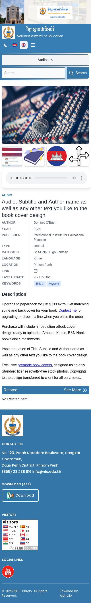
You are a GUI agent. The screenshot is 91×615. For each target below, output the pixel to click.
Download (20, 495)
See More (75, 390)
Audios (46, 60)
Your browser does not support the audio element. (46, 178)
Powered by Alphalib (69, 593)
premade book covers (35, 365)
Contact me (67, 310)
